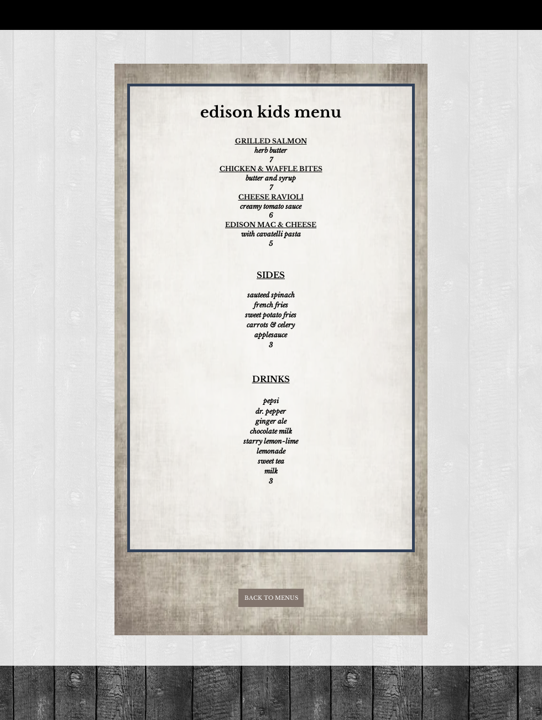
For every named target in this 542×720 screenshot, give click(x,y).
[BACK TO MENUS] (271, 598)
